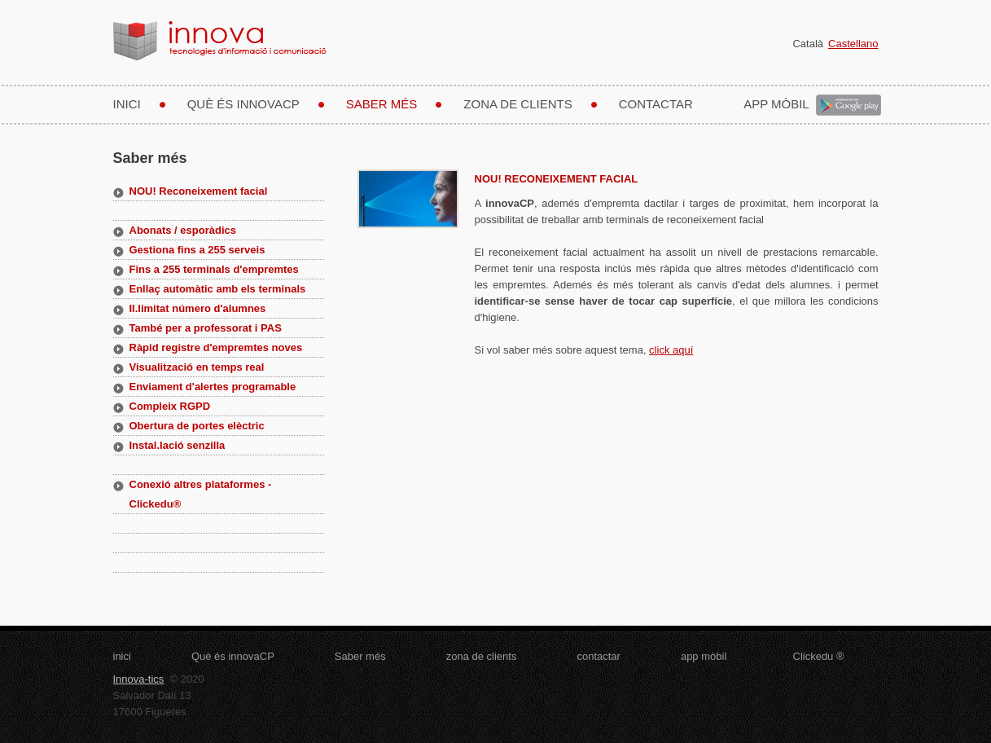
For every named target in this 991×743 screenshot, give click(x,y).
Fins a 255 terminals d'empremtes (214, 269)
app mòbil (779, 104)
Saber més (382, 104)
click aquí (671, 350)
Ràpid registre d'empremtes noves (216, 347)
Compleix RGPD (170, 406)
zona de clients (517, 104)
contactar (656, 104)
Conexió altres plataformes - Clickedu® (200, 494)
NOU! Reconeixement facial (198, 191)
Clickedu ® (818, 656)
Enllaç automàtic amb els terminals (217, 289)
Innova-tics (138, 679)
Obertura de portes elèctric (197, 426)
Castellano (853, 43)
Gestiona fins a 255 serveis (197, 250)
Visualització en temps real (197, 367)
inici (127, 104)
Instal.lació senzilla (177, 445)
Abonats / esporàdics (182, 230)
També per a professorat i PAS (205, 328)
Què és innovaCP (243, 104)
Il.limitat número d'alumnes (197, 308)
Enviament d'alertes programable (212, 386)
